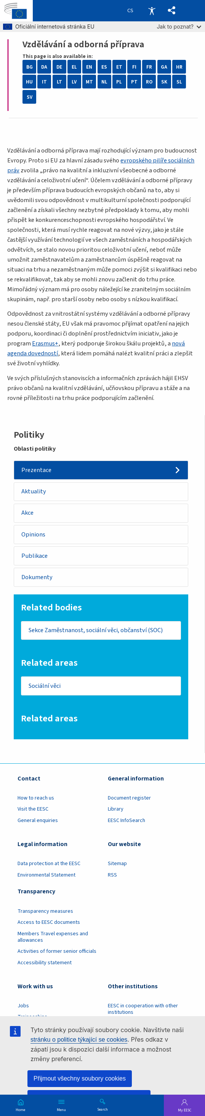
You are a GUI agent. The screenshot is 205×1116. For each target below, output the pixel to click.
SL (179, 81)
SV (29, 97)
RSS (112, 875)
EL (74, 67)
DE (59, 67)
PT (134, 81)
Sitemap (117, 864)
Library (115, 809)
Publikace (34, 555)
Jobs (23, 1006)
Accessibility (151, 10)
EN (89, 67)
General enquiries (38, 821)
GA (164, 67)
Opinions (33, 534)
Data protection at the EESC (49, 864)
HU (29, 81)
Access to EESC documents (49, 923)
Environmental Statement (46, 875)
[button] (172, 10)
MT (89, 81)
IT (44, 81)
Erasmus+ (45, 343)
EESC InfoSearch (126, 821)
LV (74, 81)
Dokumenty (37, 577)
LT (59, 81)
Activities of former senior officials (57, 951)
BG (29, 67)
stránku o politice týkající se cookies (78, 1039)
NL (104, 81)
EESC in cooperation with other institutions (143, 1009)
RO (149, 81)
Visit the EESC (33, 809)
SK (164, 81)
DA (44, 67)
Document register (129, 798)
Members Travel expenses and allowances (53, 937)
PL (119, 81)
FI (134, 67)
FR (149, 67)
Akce (27, 513)
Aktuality (33, 491)
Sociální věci (45, 685)
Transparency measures (45, 911)
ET (119, 67)
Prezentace (36, 470)
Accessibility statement (45, 963)
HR (179, 67)
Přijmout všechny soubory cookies (80, 1078)
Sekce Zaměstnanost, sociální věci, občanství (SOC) (96, 630)
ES (104, 67)
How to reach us (36, 798)
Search (102, 1109)
